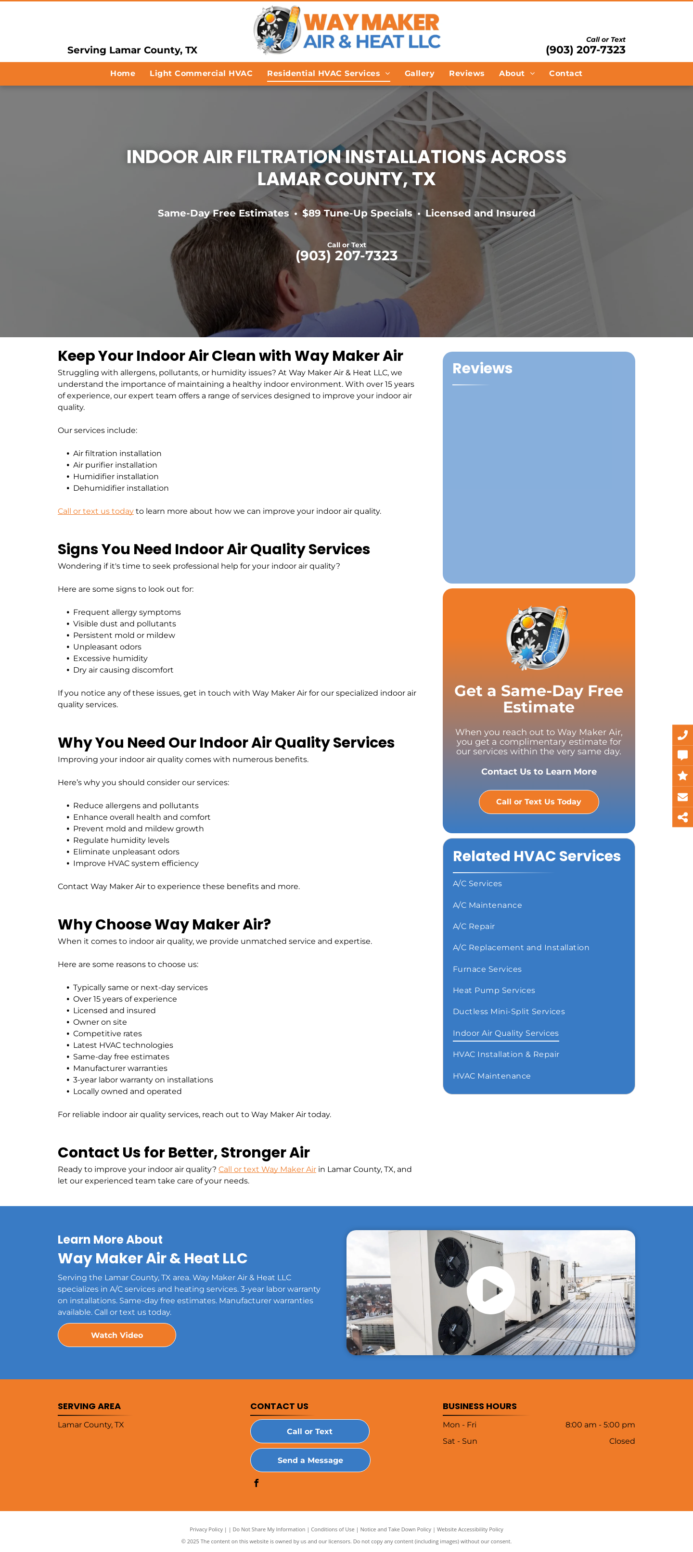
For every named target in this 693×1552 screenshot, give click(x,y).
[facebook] (256, 1484)
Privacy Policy (206, 1529)
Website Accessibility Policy (470, 1529)
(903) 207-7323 (586, 49)
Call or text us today (96, 511)
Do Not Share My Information (269, 1529)
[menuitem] (122, 73)
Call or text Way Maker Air (267, 1169)
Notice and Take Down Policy (396, 1529)
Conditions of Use (333, 1529)
